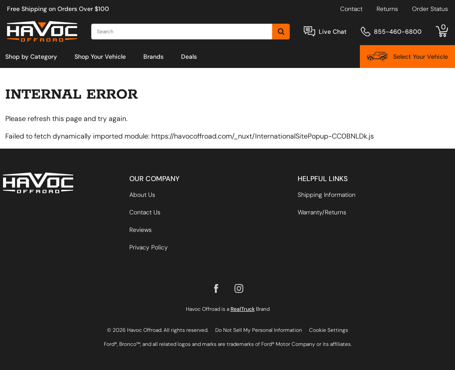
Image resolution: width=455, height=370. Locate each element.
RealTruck (243, 309)
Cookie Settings (328, 330)
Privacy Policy (148, 247)
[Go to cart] (442, 31)
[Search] (181, 31)
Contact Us (144, 212)
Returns (387, 9)
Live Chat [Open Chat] (333, 31)
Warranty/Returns (322, 212)
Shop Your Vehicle (100, 56)
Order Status (430, 9)
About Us (142, 195)
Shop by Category (31, 56)
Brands (153, 56)
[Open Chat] (309, 31)
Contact (351, 9)
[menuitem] (31, 56)
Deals (189, 56)
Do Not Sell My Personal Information (258, 330)
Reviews (140, 230)
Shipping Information (326, 195)
